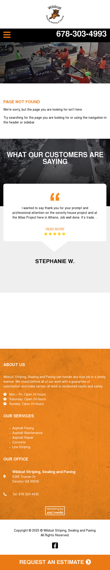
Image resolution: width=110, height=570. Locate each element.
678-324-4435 (29, 494)
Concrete (19, 442)
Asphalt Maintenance (27, 433)
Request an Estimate (55, 562)
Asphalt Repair (22, 438)
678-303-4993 (81, 35)
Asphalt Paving (23, 428)
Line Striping (21, 447)
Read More (54, 229)
